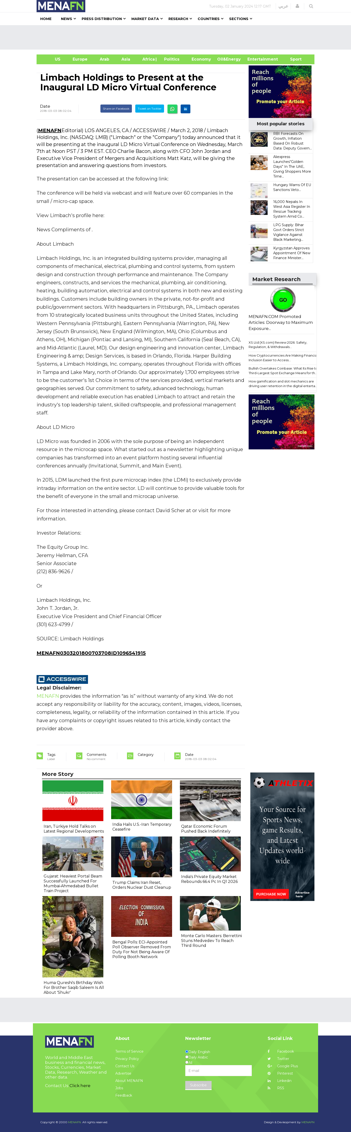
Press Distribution (102, 19)
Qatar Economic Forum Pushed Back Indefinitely (206, 829)
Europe (80, 59)
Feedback (123, 1095)
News (66, 19)
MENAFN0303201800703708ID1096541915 (91, 653)
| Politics (170, 59)
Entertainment (255, 59)
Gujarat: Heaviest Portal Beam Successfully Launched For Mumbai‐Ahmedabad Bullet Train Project (73, 883)
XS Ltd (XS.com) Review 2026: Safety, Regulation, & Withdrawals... (278, 344)
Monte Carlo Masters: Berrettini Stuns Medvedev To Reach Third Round (211, 940)
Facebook (281, 1051)
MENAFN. (75, 1122)
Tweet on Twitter (150, 108)
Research (178, 19)
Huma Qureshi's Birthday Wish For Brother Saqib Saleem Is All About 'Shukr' (74, 987)
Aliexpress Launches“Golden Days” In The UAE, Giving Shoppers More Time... (292, 167)
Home (45, 19)
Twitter (278, 1059)
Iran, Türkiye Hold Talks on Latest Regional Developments (74, 829)
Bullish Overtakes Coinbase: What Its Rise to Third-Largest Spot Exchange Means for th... (283, 370)
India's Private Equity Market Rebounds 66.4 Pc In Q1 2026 (209, 879)
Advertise (123, 1073)
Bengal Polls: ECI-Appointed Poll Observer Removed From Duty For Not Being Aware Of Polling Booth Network (141, 949)
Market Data (145, 19)
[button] (297, 6)
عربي (283, 6)
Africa (148, 59)
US (52, 59)
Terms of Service (129, 1051)
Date (45, 106)
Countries (209, 19)
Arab (104, 59)
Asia (125, 59)
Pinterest (280, 1073)
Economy (201, 59)
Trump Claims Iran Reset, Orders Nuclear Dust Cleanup (141, 885)
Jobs (119, 1088)
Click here (79, 1085)
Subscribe (198, 1085)
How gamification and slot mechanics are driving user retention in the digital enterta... (283, 383)
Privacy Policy (127, 1059)
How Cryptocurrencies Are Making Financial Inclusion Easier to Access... (283, 357)
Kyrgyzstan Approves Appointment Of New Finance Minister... (291, 253)
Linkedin (280, 1081)
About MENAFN (129, 1081)
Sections (238, 19)
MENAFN (49, 130)
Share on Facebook (116, 108)
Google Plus (283, 1066)
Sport (293, 59)
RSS (276, 1088)
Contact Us (124, 1066)
